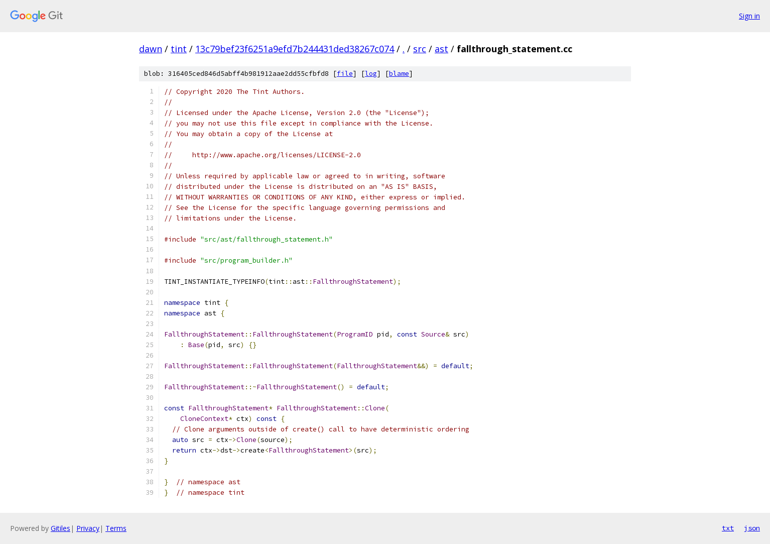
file (345, 73)
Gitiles (60, 528)
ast (441, 49)
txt (728, 527)
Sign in (749, 16)
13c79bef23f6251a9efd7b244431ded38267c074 (294, 49)
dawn (150, 49)
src (419, 49)
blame (399, 73)
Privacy (87, 528)
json (752, 527)
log (371, 73)
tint (179, 49)
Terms (115, 528)
